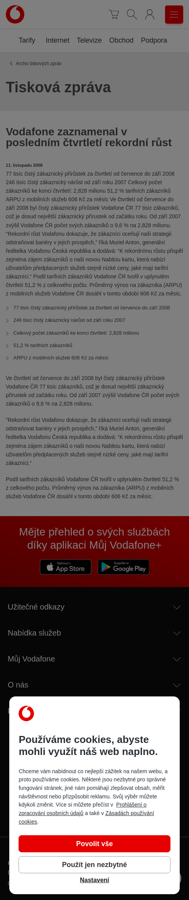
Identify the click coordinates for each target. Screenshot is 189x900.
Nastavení (94, 880)
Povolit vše (94, 844)
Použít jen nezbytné (94, 865)
